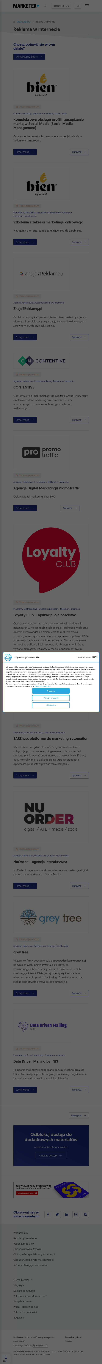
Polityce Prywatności (42, 686)
